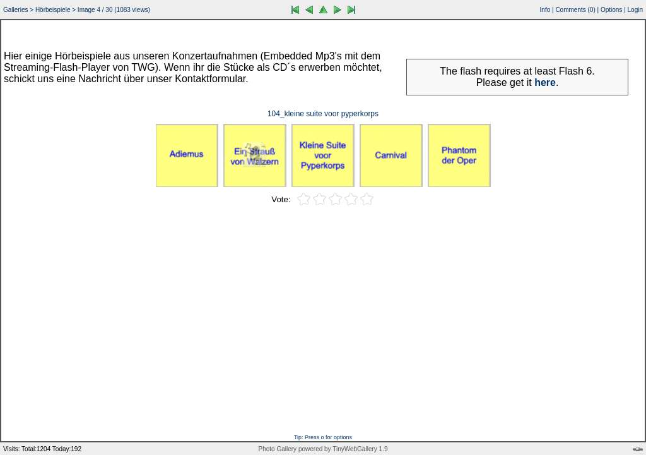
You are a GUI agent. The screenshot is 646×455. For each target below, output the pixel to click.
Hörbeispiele (53, 9)
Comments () (575, 9)
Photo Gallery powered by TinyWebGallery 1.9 (323, 449)
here (545, 82)
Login (635, 9)
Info (545, 9)
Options (611, 9)
